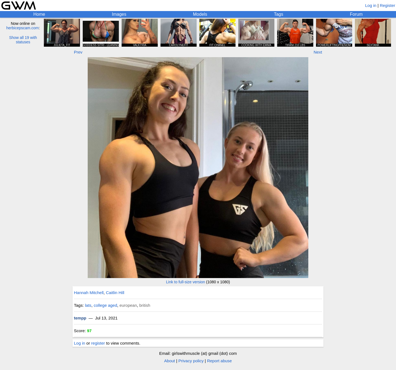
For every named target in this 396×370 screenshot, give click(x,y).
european (128, 305)
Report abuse (219, 360)
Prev (78, 52)
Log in (370, 5)
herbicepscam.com (22, 28)
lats (88, 305)
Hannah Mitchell (89, 292)
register (98, 343)
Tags (278, 14)
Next (318, 52)
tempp (80, 318)
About (169, 360)
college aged (105, 305)
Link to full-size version (185, 282)
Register (387, 5)
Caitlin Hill (115, 292)
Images (119, 14)
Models (200, 14)
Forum (356, 14)
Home (39, 14)
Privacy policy (191, 360)
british (144, 305)
